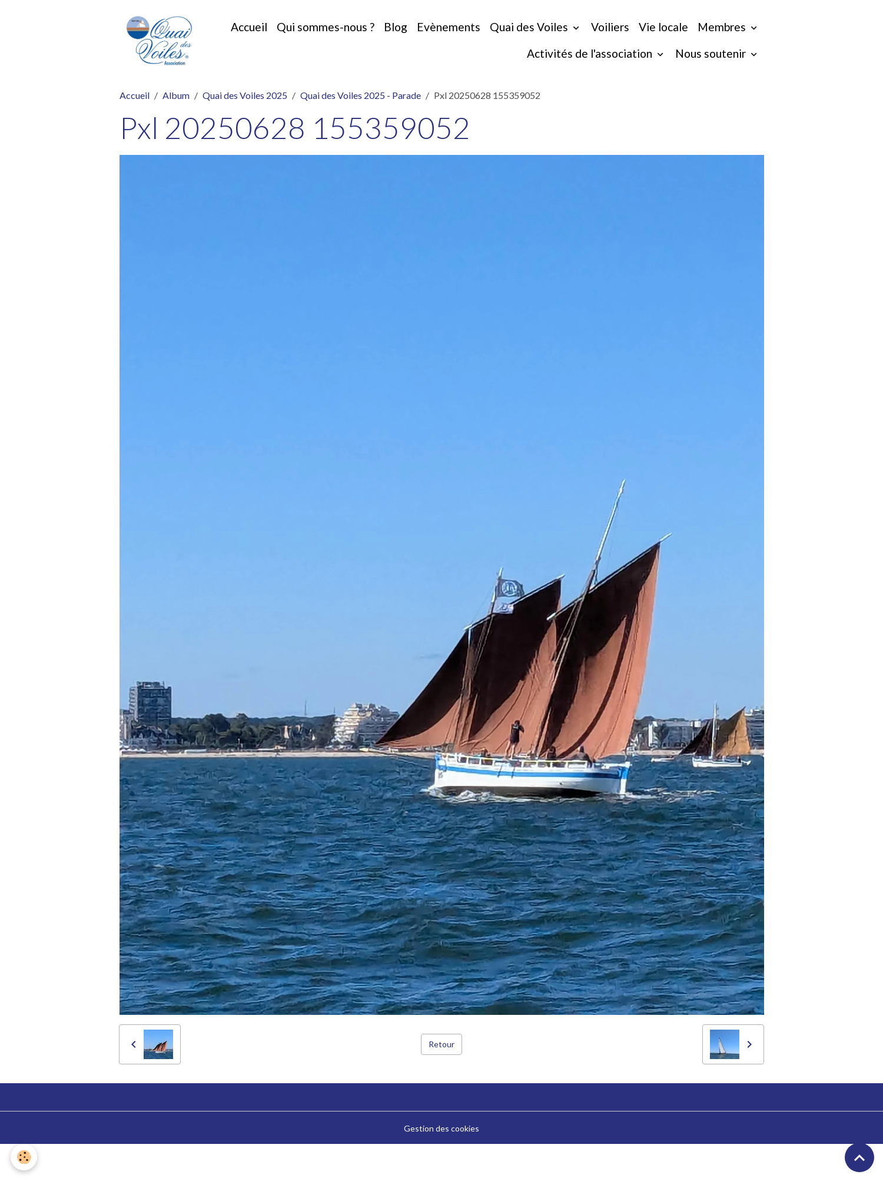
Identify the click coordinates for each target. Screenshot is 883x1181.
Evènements (520, 45)
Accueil (320, 45)
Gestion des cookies (441, 1164)
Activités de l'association (591, 71)
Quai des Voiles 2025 (245, 131)
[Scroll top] (859, 1157)
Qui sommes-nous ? (397, 45)
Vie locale (734, 45)
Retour (441, 1080)
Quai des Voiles (601, 45)
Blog (467, 45)
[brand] (182, 58)
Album (176, 131)
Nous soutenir (711, 71)
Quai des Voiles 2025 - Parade (360, 131)
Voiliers (681, 45)
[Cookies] (25, 1156)
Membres (481, 71)
